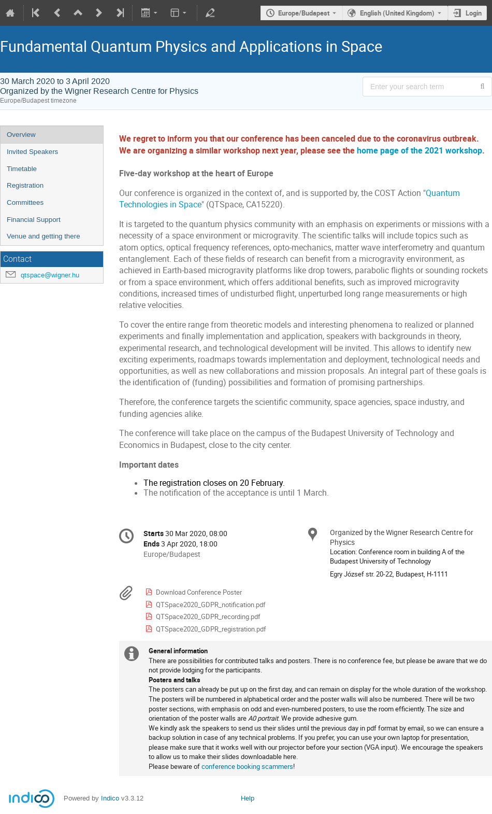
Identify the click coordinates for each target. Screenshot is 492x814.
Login (474, 13)
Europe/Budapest (303, 13)
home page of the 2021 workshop (419, 150)
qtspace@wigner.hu (50, 275)
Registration (25, 185)
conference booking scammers (247, 766)
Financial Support (34, 219)
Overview (21, 134)
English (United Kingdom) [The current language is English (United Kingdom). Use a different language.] (397, 13)
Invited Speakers (32, 152)
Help (247, 798)
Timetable (22, 169)
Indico (110, 798)
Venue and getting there (43, 236)
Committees (25, 202)
